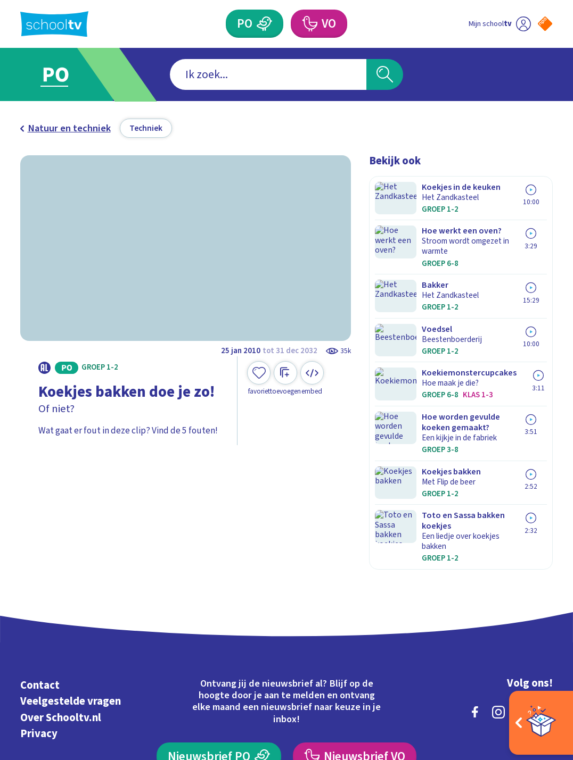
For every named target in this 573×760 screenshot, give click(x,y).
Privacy (39, 599)
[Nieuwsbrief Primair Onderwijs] (219, 621)
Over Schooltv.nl (60, 582)
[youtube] (545, 577)
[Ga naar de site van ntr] (536, 674)
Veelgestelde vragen (70, 566)
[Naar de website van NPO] (545, 23)
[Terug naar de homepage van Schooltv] (54, 24)
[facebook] (475, 577)
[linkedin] (522, 577)
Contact (40, 550)
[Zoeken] (385, 74)
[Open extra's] (541, 723)
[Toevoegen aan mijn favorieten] (259, 378)
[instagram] (498, 577)
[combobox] (268, 74)
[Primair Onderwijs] (264, 24)
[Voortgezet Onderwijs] (309, 24)
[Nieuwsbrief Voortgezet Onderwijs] (355, 621)
